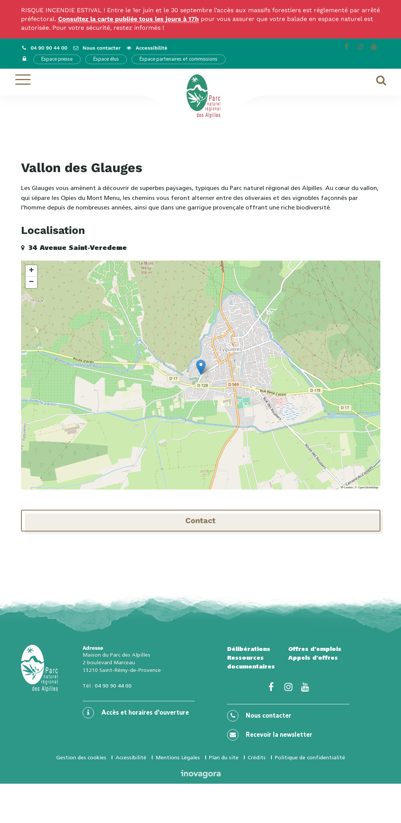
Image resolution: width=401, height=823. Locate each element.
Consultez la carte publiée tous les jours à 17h (128, 19)
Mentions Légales (178, 757)
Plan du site (224, 757)
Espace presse (57, 59)
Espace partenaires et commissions (179, 59)
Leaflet (347, 487)
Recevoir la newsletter (269, 735)
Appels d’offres (313, 658)
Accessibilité (130, 757)
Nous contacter (259, 716)
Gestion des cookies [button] (81, 757)
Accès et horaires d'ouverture (136, 712)
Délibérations (248, 649)
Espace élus (106, 59)
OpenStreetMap (368, 487)
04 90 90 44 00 (113, 686)
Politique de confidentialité (310, 757)
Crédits (257, 757)
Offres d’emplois (314, 649)
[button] (201, 367)
